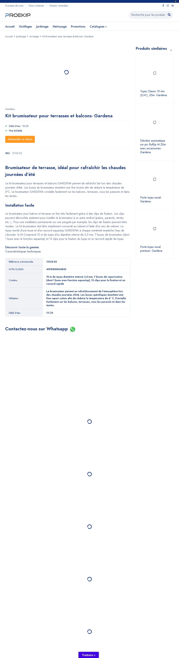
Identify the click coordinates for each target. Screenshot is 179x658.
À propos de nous (14, 5)
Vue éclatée (15, 130)
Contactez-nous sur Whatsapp (37, 328)
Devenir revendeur (58, 5)
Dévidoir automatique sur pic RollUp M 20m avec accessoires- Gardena (153, 146)
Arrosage (34, 36)
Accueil (9, 36)
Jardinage (21, 36)
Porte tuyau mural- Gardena (151, 200)
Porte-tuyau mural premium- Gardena (151, 249)
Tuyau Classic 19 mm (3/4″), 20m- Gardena (153, 93)
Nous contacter (36, 5)
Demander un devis (20, 139)
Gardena (10, 109)
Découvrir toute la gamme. (22, 247)
